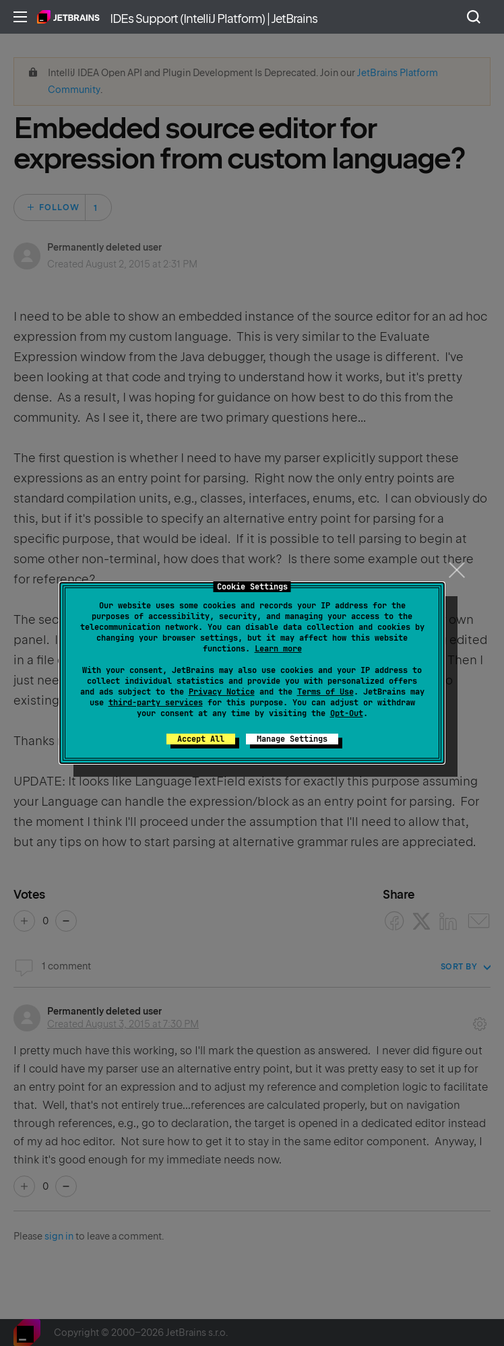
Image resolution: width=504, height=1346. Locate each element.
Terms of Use (325, 691)
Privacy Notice (222, 691)
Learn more (278, 648)
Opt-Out (346, 713)
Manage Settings (292, 739)
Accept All (200, 739)
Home (68, 17)
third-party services (155, 702)
